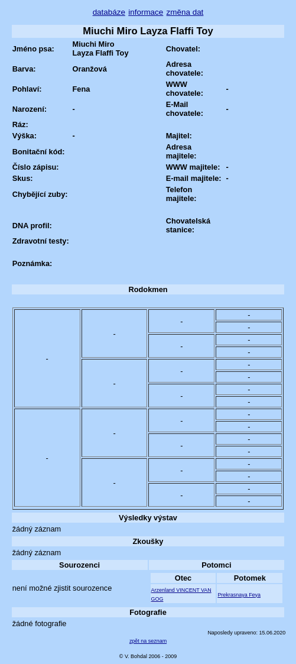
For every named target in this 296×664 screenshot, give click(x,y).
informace (145, 12)
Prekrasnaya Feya (239, 595)
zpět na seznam (148, 641)
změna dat (185, 12)
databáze (109, 12)
